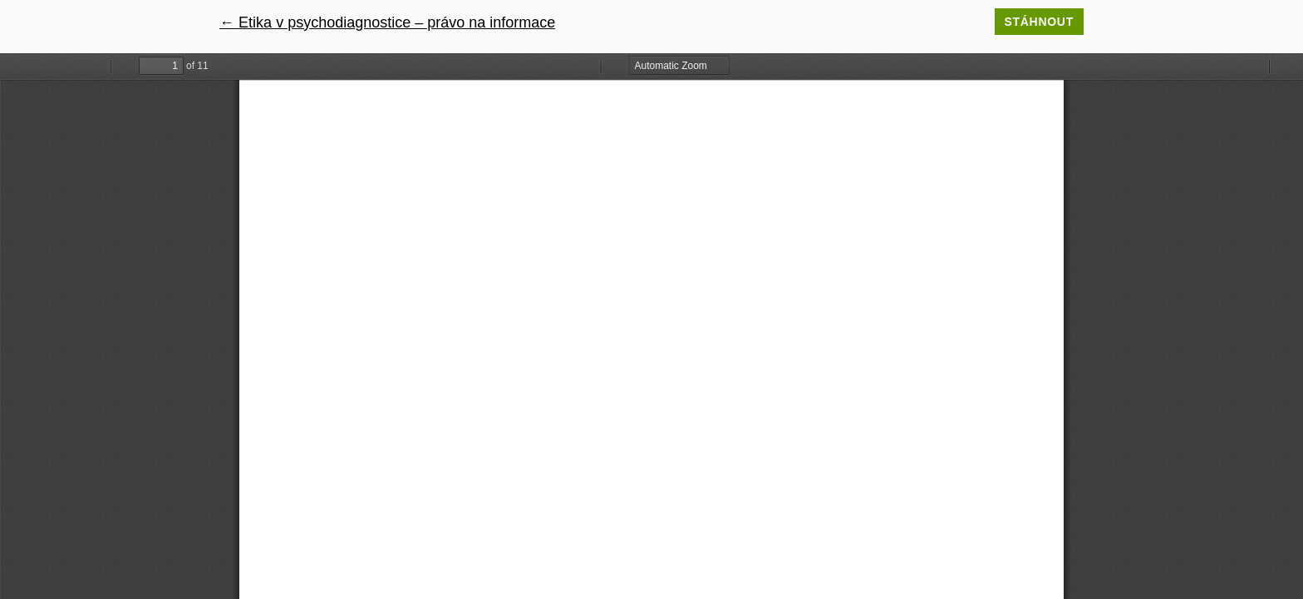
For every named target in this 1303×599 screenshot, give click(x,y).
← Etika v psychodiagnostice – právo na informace (387, 22)
